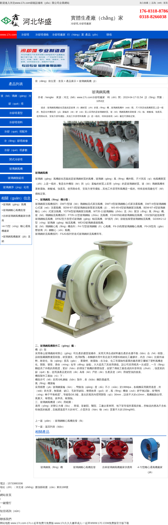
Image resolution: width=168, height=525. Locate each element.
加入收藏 (144, 3)
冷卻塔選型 (16, 112)
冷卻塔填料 (16, 122)
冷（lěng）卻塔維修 (16, 140)
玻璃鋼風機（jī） (88, 81)
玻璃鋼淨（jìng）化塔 (16, 187)
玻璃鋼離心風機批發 (14, 210)
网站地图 (5, 523)
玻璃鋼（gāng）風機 (14, 204)
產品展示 (71, 81)
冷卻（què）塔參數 (15, 150)
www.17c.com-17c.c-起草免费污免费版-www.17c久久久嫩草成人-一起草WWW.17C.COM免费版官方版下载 (70, 523)
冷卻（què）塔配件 (15, 131)
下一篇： (40, 426)
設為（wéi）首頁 (160, 3)
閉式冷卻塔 (16, 159)
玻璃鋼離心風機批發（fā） (70, 420)
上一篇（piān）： (45, 420)
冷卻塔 (25, 34)
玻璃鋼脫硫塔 (16, 177)
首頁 (60, 81)
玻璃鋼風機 (16, 168)
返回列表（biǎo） (55, 426)
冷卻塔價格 (42, 34)
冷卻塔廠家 (58, 34)
